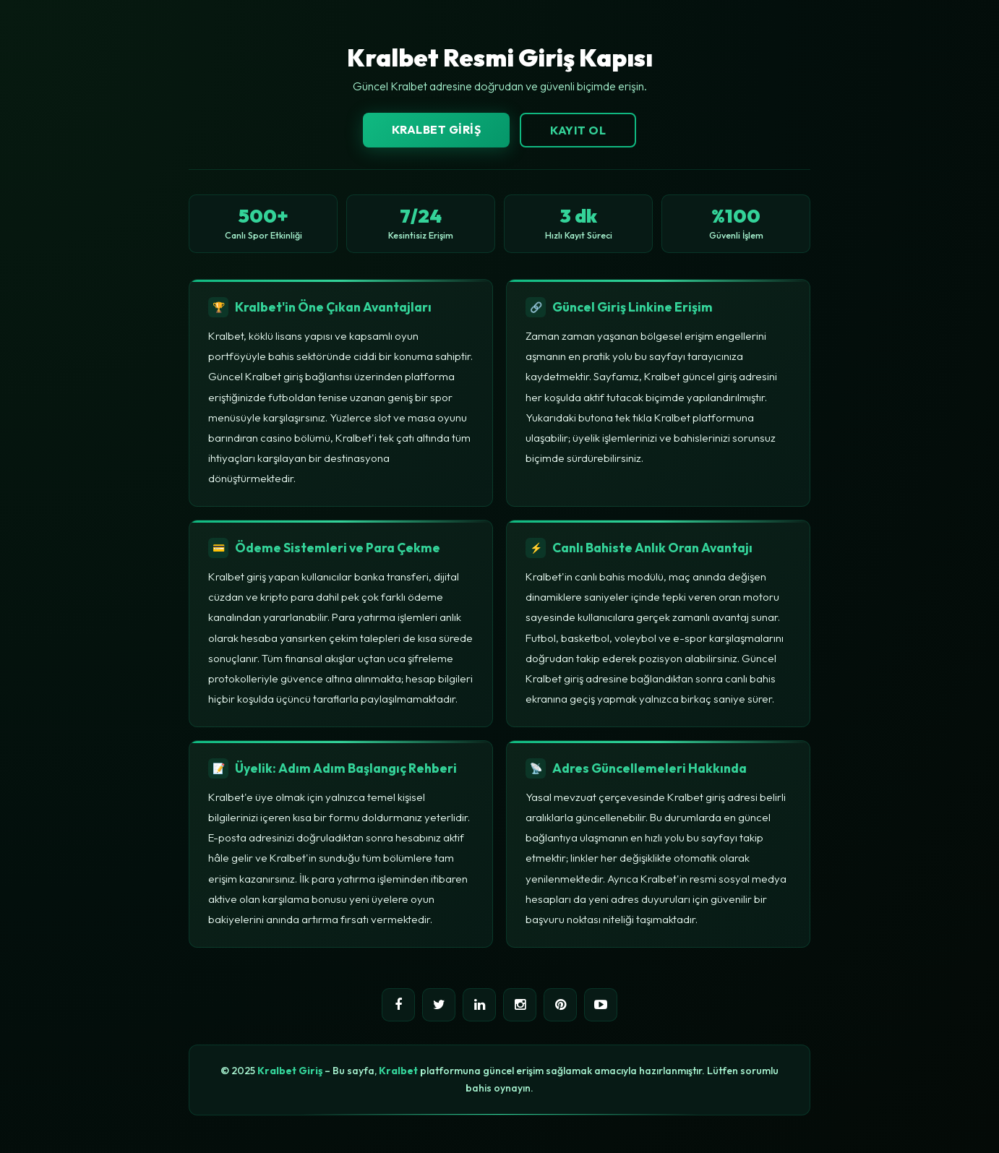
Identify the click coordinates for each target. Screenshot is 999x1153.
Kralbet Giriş (436, 129)
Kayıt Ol (578, 130)
